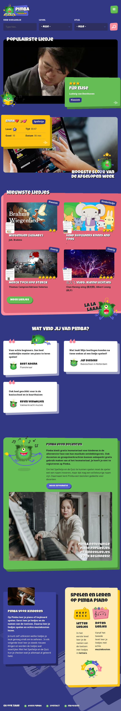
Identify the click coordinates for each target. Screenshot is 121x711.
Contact (55, 706)
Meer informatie (58, 486)
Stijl (77, 20)
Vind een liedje (12, 20)
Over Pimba (35, 706)
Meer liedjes (19, 299)
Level (42, 20)
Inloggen (73, 706)
